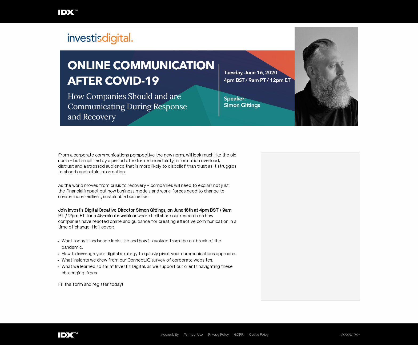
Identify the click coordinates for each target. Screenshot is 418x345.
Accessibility (170, 334)
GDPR (239, 334)
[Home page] (68, 12)
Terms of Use (193, 334)
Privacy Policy (218, 334)
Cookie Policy (258, 334)
